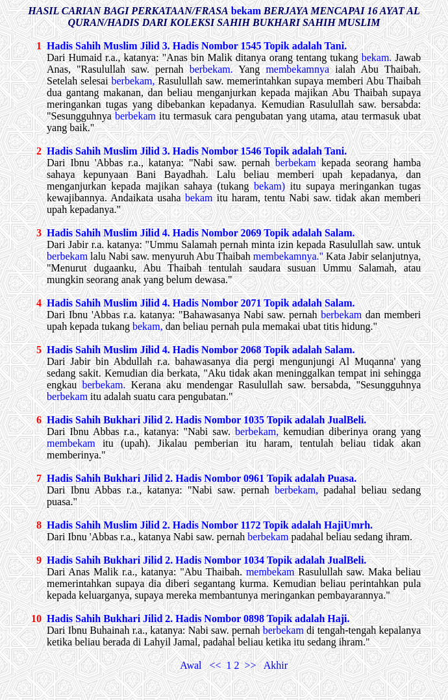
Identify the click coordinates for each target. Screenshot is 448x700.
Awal (194, 665)
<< (217, 665)
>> (252, 665)
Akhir (275, 665)
